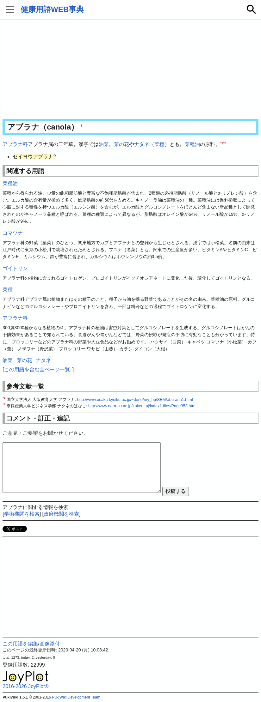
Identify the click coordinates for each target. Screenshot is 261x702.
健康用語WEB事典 (52, 9)
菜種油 (192, 144)
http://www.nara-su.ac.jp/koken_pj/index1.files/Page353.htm (142, 405)
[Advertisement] (130, 69)
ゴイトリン (15, 268)
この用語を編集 (20, 643)
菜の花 (121, 144)
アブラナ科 (15, 144)
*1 (221, 143)
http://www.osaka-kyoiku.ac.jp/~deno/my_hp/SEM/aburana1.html (135, 399)
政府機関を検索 (61, 514)
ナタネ (141, 144)
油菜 (104, 144)
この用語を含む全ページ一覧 (37, 369)
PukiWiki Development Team (76, 697)
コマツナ (13, 233)
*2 (224, 143)
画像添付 (50, 643)
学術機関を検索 (22, 514)
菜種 (159, 144)
